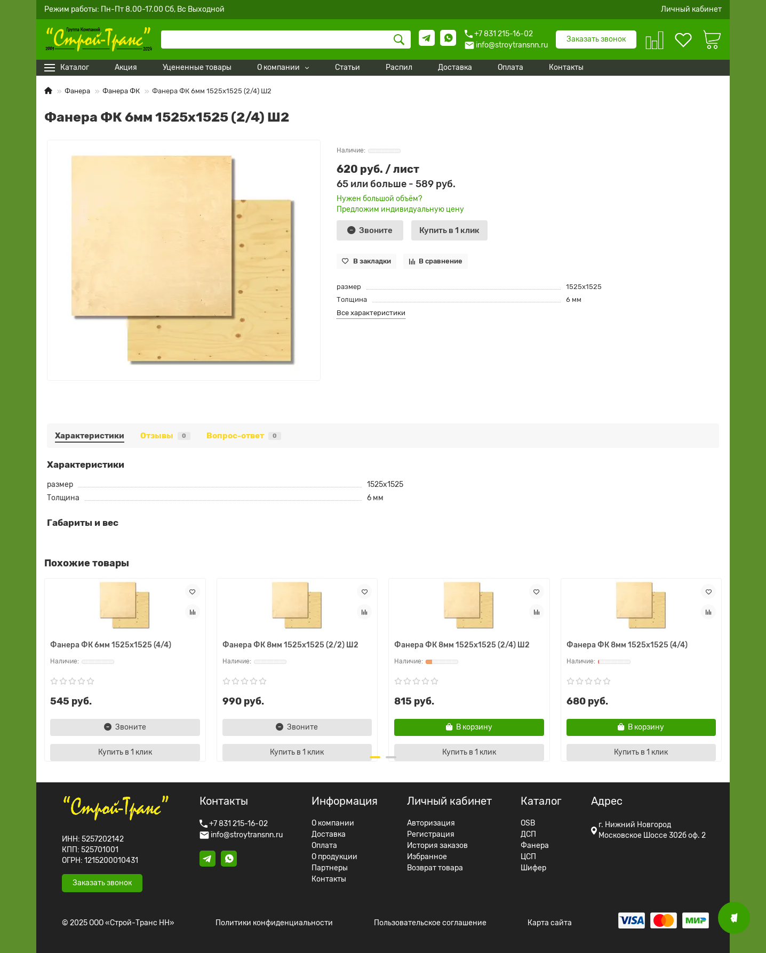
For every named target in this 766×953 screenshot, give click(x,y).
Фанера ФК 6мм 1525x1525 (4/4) (110, 645)
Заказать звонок (596, 39)
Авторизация (431, 823)
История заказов (437, 846)
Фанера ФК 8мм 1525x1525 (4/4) (627, 645)
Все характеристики (371, 313)
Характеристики (89, 436)
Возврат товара (435, 868)
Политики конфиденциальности (274, 923)
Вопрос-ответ (243, 436)
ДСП (528, 834)
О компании (333, 823)
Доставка (329, 834)
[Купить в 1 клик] (449, 230)
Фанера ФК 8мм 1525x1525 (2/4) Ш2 (462, 645)
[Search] (286, 39)
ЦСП (528, 857)
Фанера (77, 91)
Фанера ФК (121, 91)
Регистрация (430, 834)
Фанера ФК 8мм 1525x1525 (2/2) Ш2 (290, 645)
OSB (528, 823)
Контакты (329, 879)
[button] (375, 757)
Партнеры (330, 868)
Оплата (324, 846)
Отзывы (165, 436)
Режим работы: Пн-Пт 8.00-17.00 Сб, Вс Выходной (134, 9)
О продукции (334, 857)
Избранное (427, 857)
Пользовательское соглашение (430, 923)
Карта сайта (550, 923)
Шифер (533, 868)
